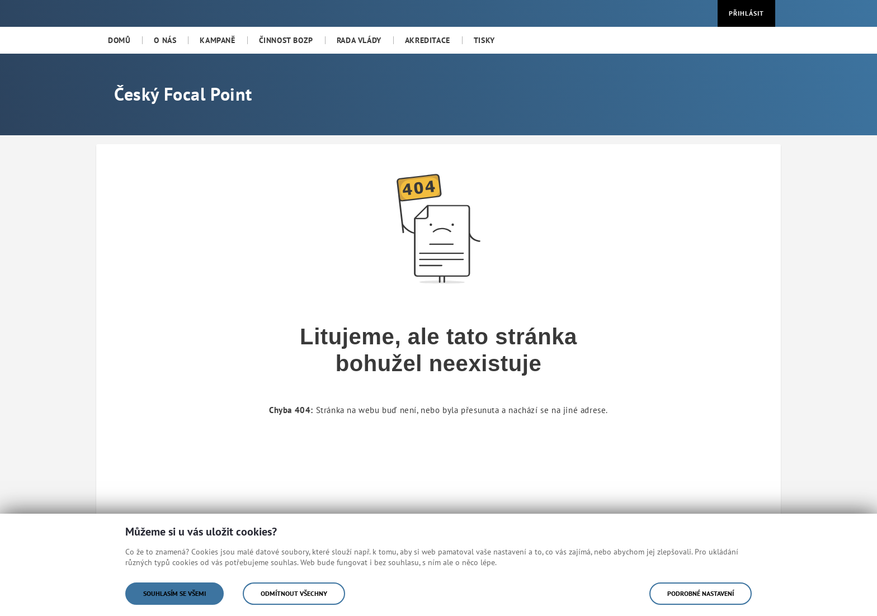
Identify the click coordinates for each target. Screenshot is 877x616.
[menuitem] (119, 40)
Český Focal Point (183, 94)
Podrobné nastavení (700, 593)
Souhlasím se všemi (174, 593)
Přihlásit (746, 13)
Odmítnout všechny (294, 593)
